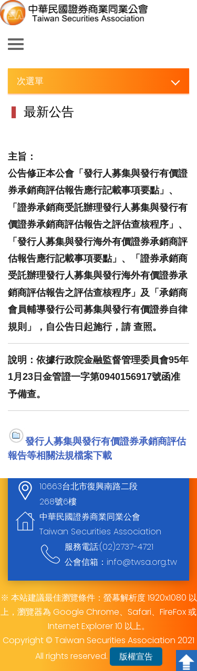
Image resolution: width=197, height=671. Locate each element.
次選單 (30, 81)
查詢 (181, 44)
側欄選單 (16, 44)
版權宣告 (136, 657)
